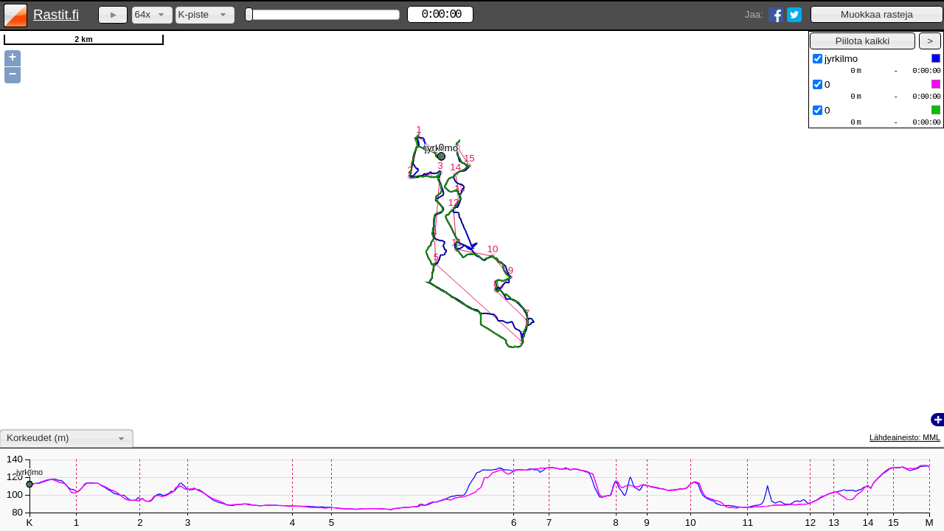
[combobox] (152, 15)
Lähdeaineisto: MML (905, 437)
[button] (877, 14)
